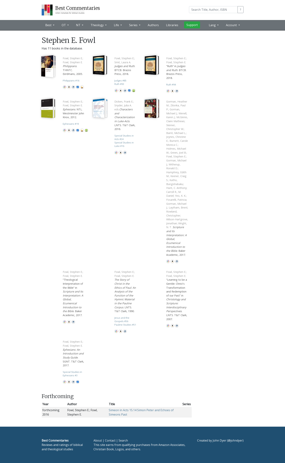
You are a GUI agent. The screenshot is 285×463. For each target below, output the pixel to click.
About (97, 440)
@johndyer (235, 440)
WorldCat (64, 87)
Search (123, 440)
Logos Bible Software (77, 87)
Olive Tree (133, 90)
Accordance (82, 87)
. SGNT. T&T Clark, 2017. (73, 353)
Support (192, 25)
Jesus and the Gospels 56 (121, 319)
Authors (153, 25)
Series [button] (133, 25)
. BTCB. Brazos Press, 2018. (124, 66)
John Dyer (219, 440)
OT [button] (64, 25)
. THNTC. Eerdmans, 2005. (73, 66)
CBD (73, 87)
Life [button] (117, 25)
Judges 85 (120, 80)
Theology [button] (97, 25)
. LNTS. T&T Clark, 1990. (125, 291)
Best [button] (48, 25)
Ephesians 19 (71, 123)
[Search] (213, 9)
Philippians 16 (71, 80)
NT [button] (78, 25)
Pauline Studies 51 (125, 324)
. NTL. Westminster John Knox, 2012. (73, 109)
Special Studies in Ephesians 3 (72, 373)
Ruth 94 (171, 84)
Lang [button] (212, 25)
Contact (110, 440)
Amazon (69, 87)
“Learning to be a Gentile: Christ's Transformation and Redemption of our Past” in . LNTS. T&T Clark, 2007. (176, 295)
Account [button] (232, 25)
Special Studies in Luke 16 (124, 144)
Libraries (172, 25)
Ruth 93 (119, 84)
